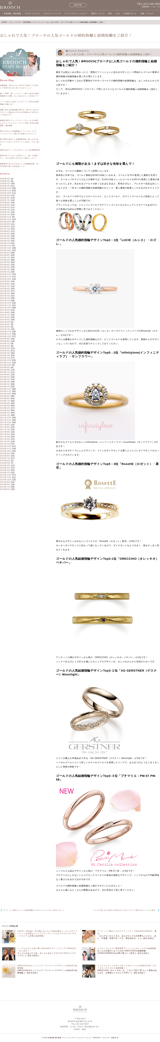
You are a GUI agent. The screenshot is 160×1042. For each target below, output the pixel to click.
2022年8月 (5, 284)
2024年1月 (5, 243)
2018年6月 (5, 403)
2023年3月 (5, 267)
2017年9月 (5, 425)
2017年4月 (5, 437)
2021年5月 (5, 320)
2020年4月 (5, 351)
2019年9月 (5, 367)
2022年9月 (5, 281)
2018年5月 (5, 406)
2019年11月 (5, 363)
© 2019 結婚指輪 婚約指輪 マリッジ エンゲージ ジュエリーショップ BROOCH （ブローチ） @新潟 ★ (80, 1037)
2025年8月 (5, 198)
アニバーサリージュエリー (76, 13)
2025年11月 (5, 191)
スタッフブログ (15, 22)
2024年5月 (5, 234)
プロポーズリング (32, 13)
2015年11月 (5, 477)
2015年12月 (5, 475)
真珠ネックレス (98, 13)
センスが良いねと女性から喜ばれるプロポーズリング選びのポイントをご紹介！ (125, 910)
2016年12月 (5, 446)
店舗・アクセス (147, 13)
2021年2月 (5, 327)
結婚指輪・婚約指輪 (12, 13)
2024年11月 (5, 219)
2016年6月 (5, 460)
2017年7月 (5, 429)
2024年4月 (5, 236)
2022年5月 (5, 291)
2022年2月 (5, 298)
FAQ (118, 13)
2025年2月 (5, 212)
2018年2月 (5, 413)
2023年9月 (5, 253)
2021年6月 (5, 317)
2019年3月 (5, 382)
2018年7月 (5, 401)
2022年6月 (5, 288)
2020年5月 (5, 348)
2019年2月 (5, 384)
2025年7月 (5, 200)
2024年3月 (5, 238)
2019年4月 (5, 379)
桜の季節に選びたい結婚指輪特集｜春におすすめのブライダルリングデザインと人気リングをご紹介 (19, 141)
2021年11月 (5, 305)
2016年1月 (5, 472)
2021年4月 (5, 322)
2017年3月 (5, 439)
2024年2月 (5, 241)
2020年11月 (5, 334)
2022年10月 (5, 279)
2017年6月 (5, 432)
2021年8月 (5, 312)
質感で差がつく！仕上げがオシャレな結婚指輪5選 (20, 150)
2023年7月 (5, 257)
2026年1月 (5, 186)
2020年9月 (5, 339)
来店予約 (78, 5)
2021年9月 (5, 310)
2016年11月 (5, 449)
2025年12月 (5, 188)
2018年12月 (5, 389)
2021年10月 (5, 308)
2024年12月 (5, 217)
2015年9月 (5, 482)
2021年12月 (5, 303)
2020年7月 (5, 343)
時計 (110, 13)
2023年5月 (5, 262)
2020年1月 (5, 358)
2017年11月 (5, 420)
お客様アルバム (130, 13)
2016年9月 (5, 453)
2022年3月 (5, 296)
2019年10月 (5, 365)
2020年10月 (5, 336)
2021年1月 (5, 329)
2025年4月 (5, 207)
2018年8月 (5, 398)
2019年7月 (5, 372)
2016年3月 (5, 468)
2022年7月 (5, 286)
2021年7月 (5, 315)
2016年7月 (5, 458)
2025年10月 (5, 193)
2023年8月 (5, 255)
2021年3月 (5, 324)
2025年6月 (5, 202)
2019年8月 (5, 370)
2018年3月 (5, 410)
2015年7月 (5, 487)
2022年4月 (5, 293)
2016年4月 (5, 465)
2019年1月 (5, 386)
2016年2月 (5, 470)
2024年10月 (5, 222)
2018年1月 (5, 415)
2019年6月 (5, 374)
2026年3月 (5, 181)
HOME (4, 22)
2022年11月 (5, 277)
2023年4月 (5, 265)
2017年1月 (5, 444)
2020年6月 (5, 346)
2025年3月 (5, 210)
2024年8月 (5, 226)
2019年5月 (5, 377)
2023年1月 (5, 272)
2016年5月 (5, 463)
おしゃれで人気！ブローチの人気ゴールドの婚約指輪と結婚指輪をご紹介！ (109, 54)
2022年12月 (5, 274)
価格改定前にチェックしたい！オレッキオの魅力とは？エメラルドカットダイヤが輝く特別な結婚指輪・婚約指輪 (19, 122)
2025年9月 (5, 195)
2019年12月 (5, 360)
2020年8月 (5, 341)
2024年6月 (5, 231)
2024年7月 (5, 229)
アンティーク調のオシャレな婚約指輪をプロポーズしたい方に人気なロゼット (34, 910)
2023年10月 (5, 250)
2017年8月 (5, 427)
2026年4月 (5, 179)
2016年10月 (5, 451)
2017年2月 (5, 441)
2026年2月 (5, 183)
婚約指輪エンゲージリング (33, 22)
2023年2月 (5, 269)
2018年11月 (5, 391)
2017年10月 (5, 422)
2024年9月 (5, 224)
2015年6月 (5, 489)
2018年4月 (5, 408)
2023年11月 (5, 248)
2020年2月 (5, 355)
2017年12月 (5, 417)
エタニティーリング (52, 13)
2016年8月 (5, 456)
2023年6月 (5, 260)
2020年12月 (5, 331)
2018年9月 (5, 396)
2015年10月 (5, 480)
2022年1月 (5, 300)
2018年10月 (5, 394)
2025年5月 (5, 205)
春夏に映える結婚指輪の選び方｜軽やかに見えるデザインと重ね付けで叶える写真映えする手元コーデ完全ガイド (19, 112)
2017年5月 (5, 434)
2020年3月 (5, 353)
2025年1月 (5, 214)
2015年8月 (5, 484)
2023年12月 (5, 245)
